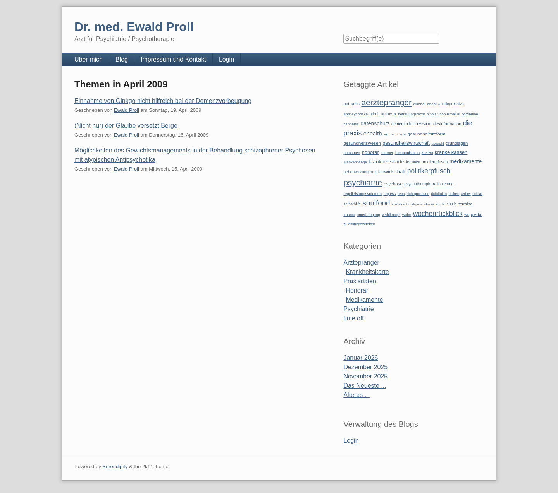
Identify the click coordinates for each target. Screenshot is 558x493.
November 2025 (365, 376)
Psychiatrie (358, 309)
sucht (440, 204)
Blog (121, 59)
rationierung (443, 184)
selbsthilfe (352, 204)
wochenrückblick (438, 213)
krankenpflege (355, 162)
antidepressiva (451, 104)
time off (353, 318)
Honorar (357, 290)
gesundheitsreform (426, 134)
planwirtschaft (390, 172)
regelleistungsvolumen (362, 194)
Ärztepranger (361, 262)
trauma (349, 214)
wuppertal (473, 214)
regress (389, 194)
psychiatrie (362, 182)
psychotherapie (417, 184)
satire (466, 194)
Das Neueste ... (364, 385)
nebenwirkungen (358, 172)
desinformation (447, 124)
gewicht (437, 143)
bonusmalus (449, 114)
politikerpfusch (428, 171)
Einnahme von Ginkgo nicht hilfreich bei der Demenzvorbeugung (162, 101)
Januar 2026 (360, 357)
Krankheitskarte (367, 272)
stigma (416, 204)
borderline (469, 114)
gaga (401, 134)
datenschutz (375, 123)
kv (408, 161)
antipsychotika (355, 114)
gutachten (351, 153)
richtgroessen (418, 194)
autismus (388, 114)
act (346, 103)
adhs (355, 104)
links (416, 162)
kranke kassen (451, 152)
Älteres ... (356, 395)
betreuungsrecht (411, 114)
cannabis (351, 124)
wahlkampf (391, 214)
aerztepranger (386, 102)
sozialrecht (401, 204)
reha (401, 194)
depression (419, 124)
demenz (398, 124)
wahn (406, 214)
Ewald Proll (126, 110)
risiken (454, 194)
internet (387, 153)
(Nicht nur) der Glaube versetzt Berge (125, 125)
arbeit (375, 114)
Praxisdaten (359, 281)
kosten (427, 153)
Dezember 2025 (365, 367)
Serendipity (114, 466)
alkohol (419, 104)
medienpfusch (435, 161)
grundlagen (457, 143)
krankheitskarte (386, 161)
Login (226, 59)
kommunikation (407, 153)
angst (431, 104)
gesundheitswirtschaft (406, 143)
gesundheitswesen (362, 143)
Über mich (88, 59)
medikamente (466, 161)
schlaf (477, 194)
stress (429, 204)
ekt (386, 134)
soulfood (376, 203)
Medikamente (364, 299)
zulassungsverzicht (359, 224)
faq (393, 134)
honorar (370, 152)
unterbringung (368, 214)
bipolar (432, 114)
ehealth (372, 133)
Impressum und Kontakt (173, 59)
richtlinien (439, 194)
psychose (393, 183)
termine (465, 204)
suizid (452, 204)
